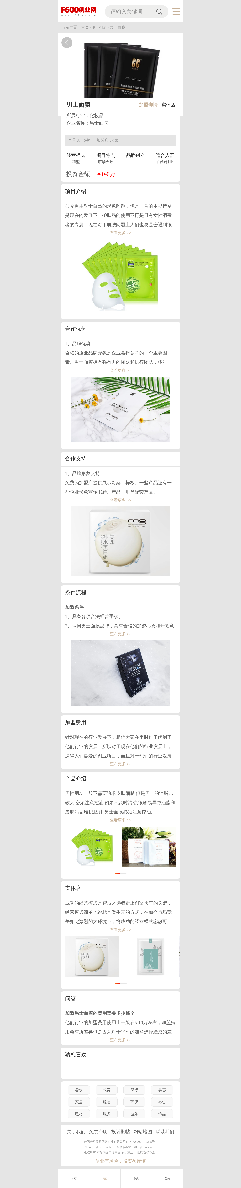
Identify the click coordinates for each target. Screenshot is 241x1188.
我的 (167, 1178)
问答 (70, 998)
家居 (79, 1102)
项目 (105, 1178)
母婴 (134, 1090)
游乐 (134, 1114)
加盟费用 (75, 722)
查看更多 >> (120, 233)
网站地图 (143, 1131)
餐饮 (79, 1090)
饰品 (162, 1114)
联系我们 (165, 1131)
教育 (107, 1090)
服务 (107, 1114)
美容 (162, 1090)
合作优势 (75, 329)
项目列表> (100, 27)
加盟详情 (148, 104)
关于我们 (76, 1131)
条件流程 (75, 592)
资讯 (136, 1178)
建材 (79, 1114)
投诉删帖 (120, 1131)
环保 (134, 1102)
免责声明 (98, 1131)
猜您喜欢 (75, 1055)
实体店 (168, 104)
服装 (107, 1102)
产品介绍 (75, 779)
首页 (74, 1178)
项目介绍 (75, 191)
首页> (86, 27)
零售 (162, 1102)
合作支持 (75, 459)
